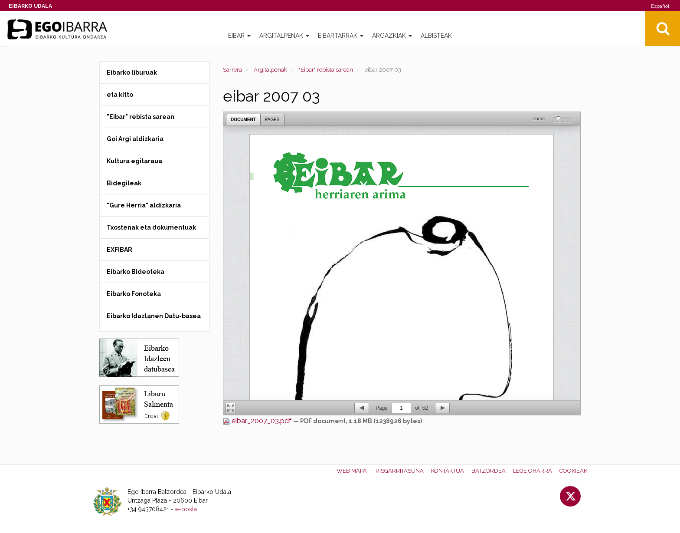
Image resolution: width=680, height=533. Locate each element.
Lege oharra (532, 470)
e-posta (186, 509)
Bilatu (662, 28)
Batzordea (488, 470)
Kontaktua (447, 470)
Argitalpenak (284, 35)
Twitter (570, 496)
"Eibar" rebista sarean (326, 69)
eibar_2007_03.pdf (258, 421)
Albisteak (436, 35)
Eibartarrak (340, 35)
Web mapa (352, 470)
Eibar (239, 35)
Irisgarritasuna (399, 470)
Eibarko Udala (30, 6)
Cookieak (573, 470)
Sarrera (232, 69)
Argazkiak (392, 35)
